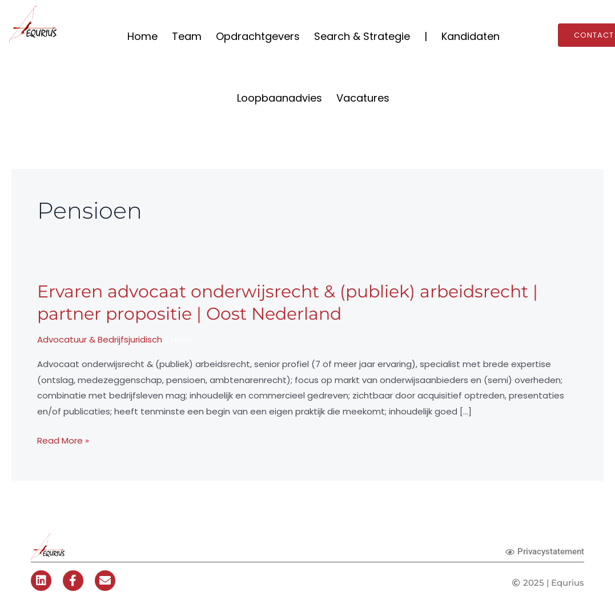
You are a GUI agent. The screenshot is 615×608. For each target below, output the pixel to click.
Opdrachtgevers (258, 36)
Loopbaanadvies (279, 98)
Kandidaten (470, 36)
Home (142, 36)
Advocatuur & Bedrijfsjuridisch (99, 339)
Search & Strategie (362, 36)
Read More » (63, 441)
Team (187, 36)
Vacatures (362, 98)
